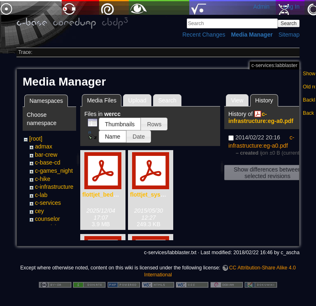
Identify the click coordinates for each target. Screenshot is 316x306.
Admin (261, 6)
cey (39, 211)
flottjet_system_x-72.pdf (163, 194)
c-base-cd (47, 162)
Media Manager (252, 34)
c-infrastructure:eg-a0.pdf (260, 117)
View (237, 100)
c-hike (42, 179)
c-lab (41, 195)
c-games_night (54, 170)
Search (289, 23)
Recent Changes (203, 34)
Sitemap (289, 34)
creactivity (47, 227)
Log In (291, 6)
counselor (47, 219)
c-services (48, 202)
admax (43, 146)
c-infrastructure (54, 186)
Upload (137, 100)
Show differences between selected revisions (267, 172)
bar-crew (46, 154)
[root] (35, 138)
